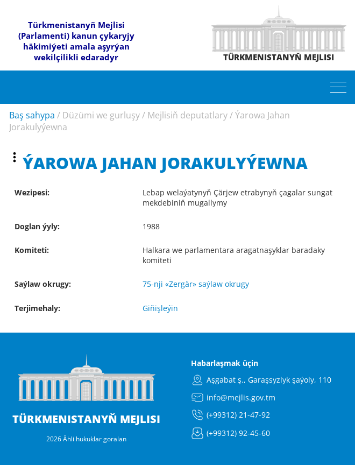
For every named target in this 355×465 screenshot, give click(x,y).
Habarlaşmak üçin (224, 363)
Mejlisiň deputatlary (187, 115)
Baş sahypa (32, 115)
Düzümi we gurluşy (101, 115)
